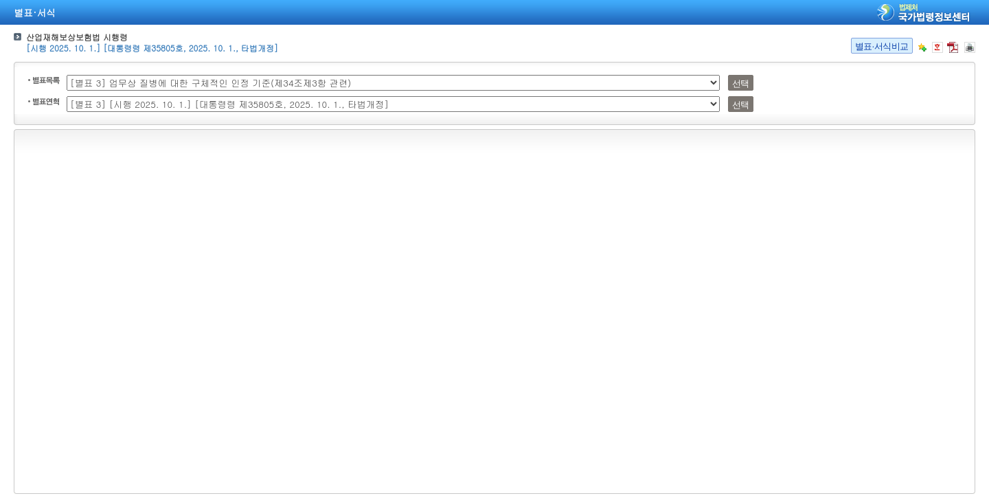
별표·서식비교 (882, 46)
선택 (740, 83)
